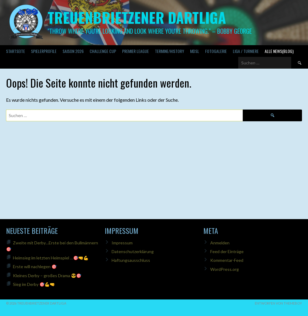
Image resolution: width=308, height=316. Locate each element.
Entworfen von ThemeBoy (278, 303)
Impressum (122, 242)
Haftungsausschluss (131, 260)
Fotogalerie (216, 51)
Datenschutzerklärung (133, 251)
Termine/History (169, 51)
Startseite (15, 51)
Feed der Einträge (227, 251)
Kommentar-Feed (226, 260)
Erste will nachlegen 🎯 (35, 266)
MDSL (194, 51)
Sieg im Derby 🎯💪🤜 (34, 284)
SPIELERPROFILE (44, 51)
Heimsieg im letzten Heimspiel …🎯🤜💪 (50, 257)
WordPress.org (224, 269)
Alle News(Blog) (279, 51)
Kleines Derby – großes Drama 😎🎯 (47, 275)
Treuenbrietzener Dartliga (137, 17)
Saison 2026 (73, 51)
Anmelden (219, 242)
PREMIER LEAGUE (135, 51)
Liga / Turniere (246, 51)
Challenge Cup (103, 51)
